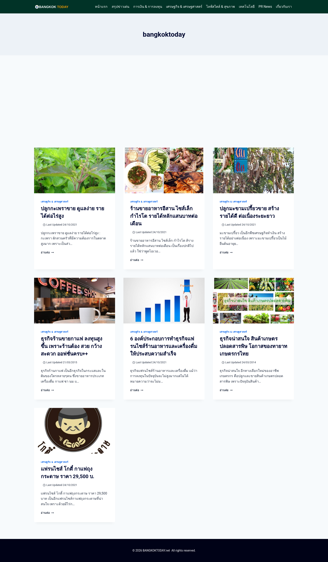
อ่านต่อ (47, 252)
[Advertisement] (164, 101)
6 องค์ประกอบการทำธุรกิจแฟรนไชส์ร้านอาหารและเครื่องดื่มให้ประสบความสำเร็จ (163, 346)
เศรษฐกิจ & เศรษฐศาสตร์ (184, 7)
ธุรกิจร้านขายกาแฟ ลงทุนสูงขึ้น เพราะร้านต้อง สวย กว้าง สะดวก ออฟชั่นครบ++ (71, 346)
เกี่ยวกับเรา (284, 7)
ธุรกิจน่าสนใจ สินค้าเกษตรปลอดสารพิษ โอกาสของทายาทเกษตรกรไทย (253, 346)
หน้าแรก (101, 7)
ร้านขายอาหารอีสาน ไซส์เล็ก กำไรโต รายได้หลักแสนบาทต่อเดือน (163, 216)
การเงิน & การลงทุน (147, 7)
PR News (265, 7)
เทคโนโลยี (247, 7)
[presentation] (74, 170)
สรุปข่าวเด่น (120, 7)
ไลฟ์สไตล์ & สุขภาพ (220, 7)
